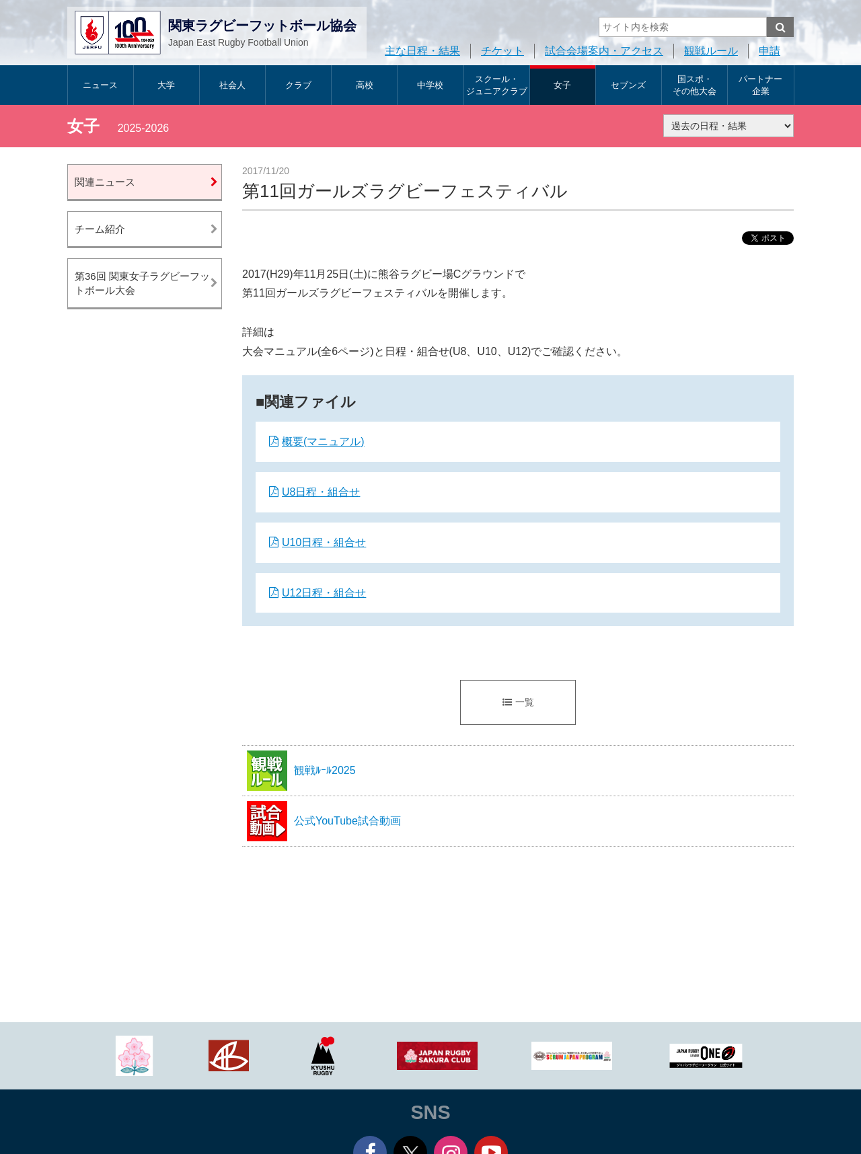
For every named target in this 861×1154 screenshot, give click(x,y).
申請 (769, 50)
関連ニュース (105, 182)
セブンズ (628, 85)
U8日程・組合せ (321, 492)
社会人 (232, 85)
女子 (562, 85)
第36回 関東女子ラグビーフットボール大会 (142, 283)
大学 (166, 85)
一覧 (518, 702)
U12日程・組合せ (324, 593)
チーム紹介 (100, 229)
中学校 (430, 85)
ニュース (100, 85)
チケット (502, 50)
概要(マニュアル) (323, 441)
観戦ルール (711, 50)
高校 (364, 85)
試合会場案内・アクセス (604, 50)
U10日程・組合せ (324, 542)
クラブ (298, 85)
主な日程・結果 (422, 50)
